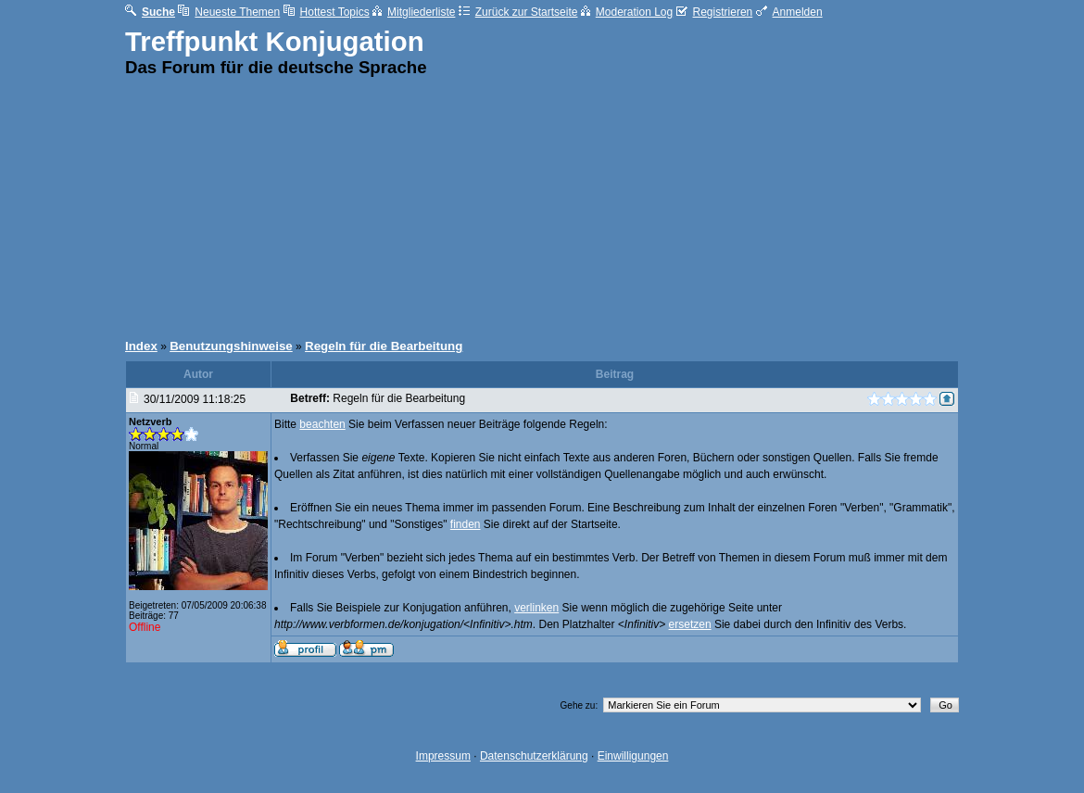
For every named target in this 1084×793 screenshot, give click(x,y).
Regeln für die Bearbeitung (383, 346)
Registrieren (714, 12)
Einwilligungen (633, 755)
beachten (322, 424)
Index (141, 346)
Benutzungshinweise (231, 346)
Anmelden (789, 12)
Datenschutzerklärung (534, 755)
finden (465, 524)
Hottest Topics (327, 12)
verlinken (536, 607)
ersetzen (690, 624)
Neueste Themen (229, 12)
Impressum (443, 755)
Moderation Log (627, 12)
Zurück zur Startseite (518, 12)
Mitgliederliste (413, 12)
